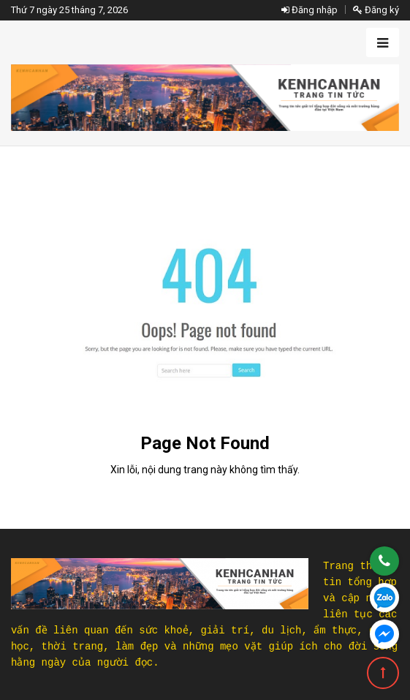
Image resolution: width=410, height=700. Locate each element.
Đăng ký (376, 9)
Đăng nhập (309, 9)
